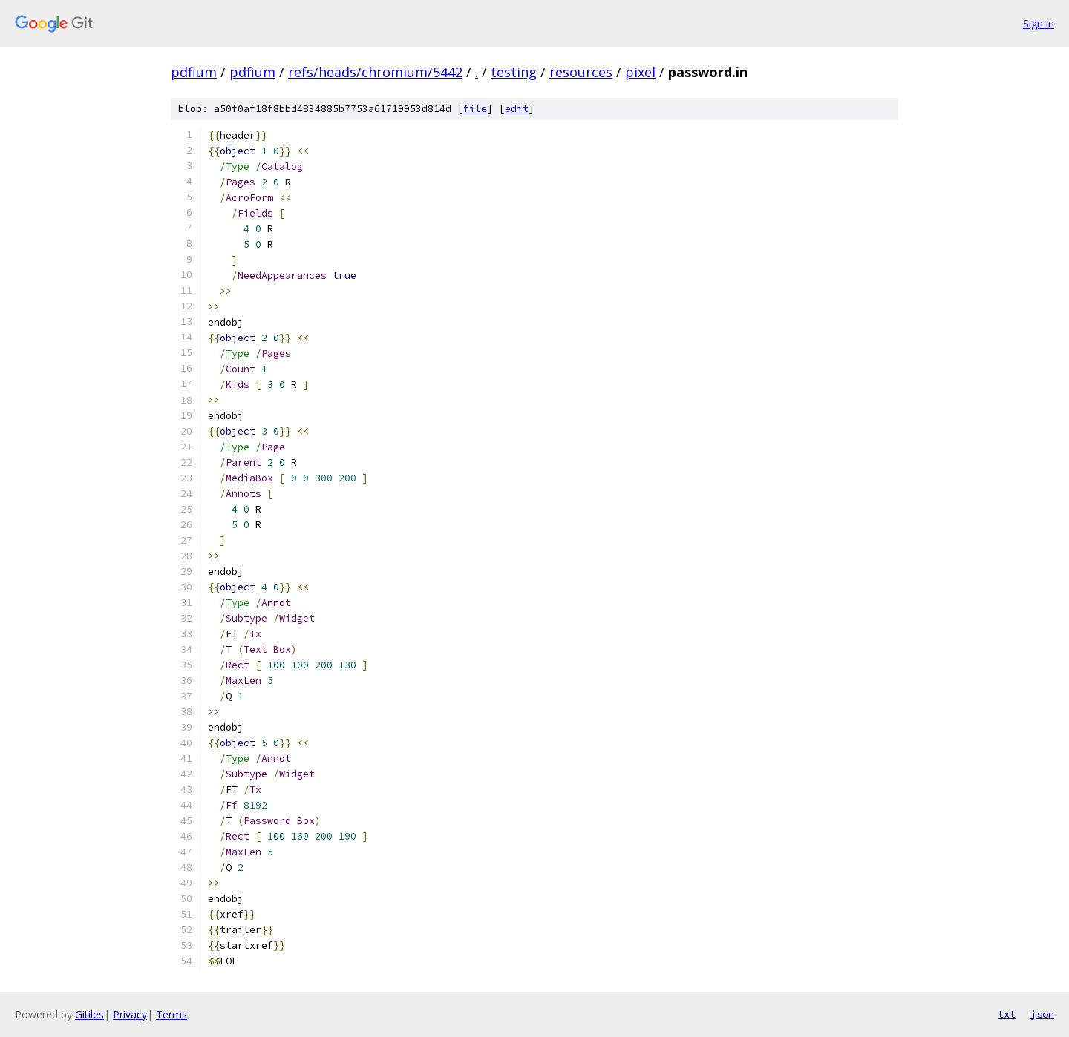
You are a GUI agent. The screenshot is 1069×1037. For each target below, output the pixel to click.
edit (517, 108)
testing (514, 72)
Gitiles (89, 1014)
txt (1007, 1014)
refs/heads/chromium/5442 (375, 72)
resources (580, 72)
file (475, 108)
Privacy (130, 1014)
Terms (171, 1014)
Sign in (1038, 23)
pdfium (194, 72)
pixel (640, 72)
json (1042, 1014)
